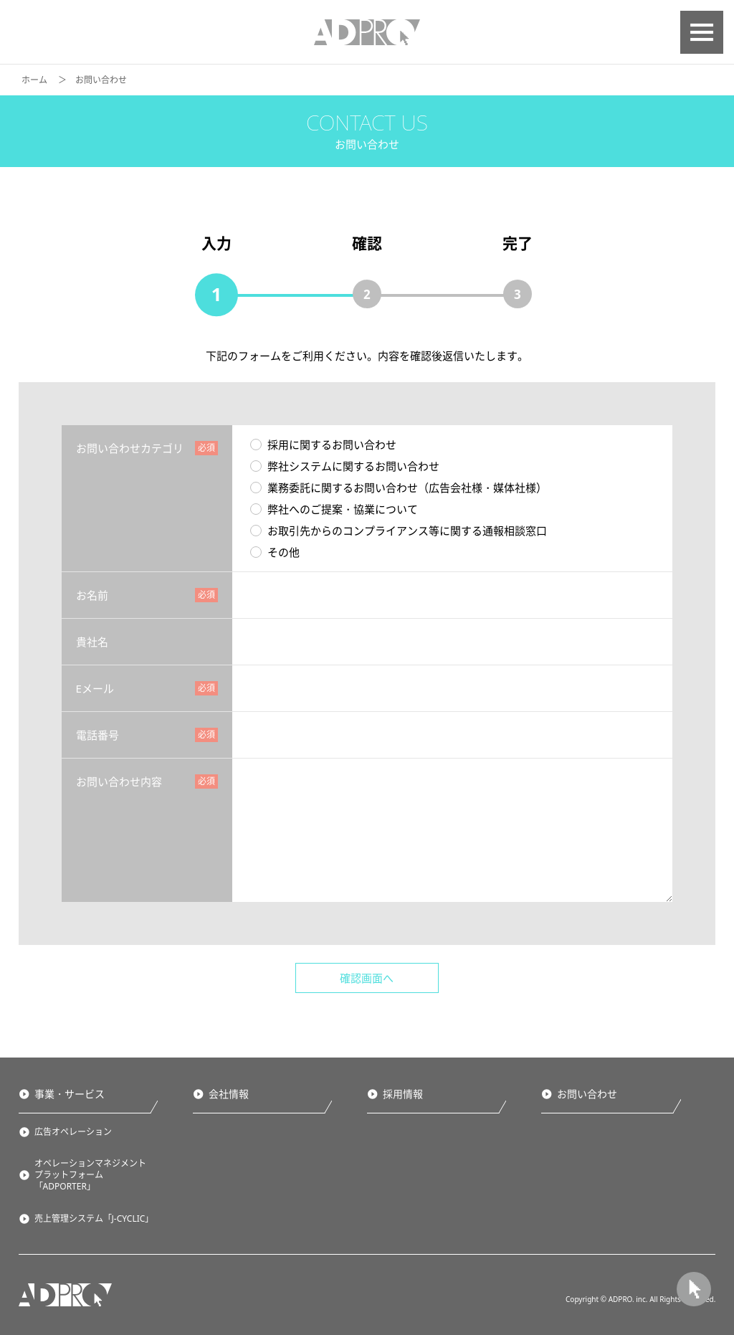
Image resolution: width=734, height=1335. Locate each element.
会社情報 (228, 1094)
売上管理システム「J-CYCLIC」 (94, 1219)
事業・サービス (69, 1094)
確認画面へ (367, 978)
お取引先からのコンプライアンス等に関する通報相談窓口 (398, 530)
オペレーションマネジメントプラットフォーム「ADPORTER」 (90, 1175)
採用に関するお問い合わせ (323, 444)
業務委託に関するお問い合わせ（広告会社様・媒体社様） (398, 487)
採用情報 (403, 1094)
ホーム (34, 80)
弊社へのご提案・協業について (334, 509)
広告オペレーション (73, 1132)
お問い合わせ (587, 1094)
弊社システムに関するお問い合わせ (344, 466)
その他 (275, 552)
